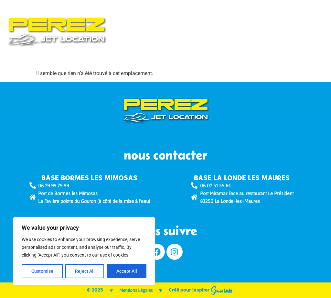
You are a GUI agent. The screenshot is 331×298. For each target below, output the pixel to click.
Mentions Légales (136, 290)
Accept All (126, 271)
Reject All (85, 271)
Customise (42, 271)
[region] (84, 251)
